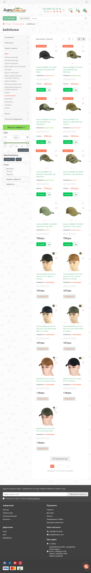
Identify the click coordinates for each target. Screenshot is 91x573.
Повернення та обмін (55, 519)
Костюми (8, 69)
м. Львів (52, 544)
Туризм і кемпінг (17, 48)
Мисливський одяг (11, 60)
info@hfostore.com (56, 535)
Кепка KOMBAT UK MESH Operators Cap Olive (46, 225)
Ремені (7, 108)
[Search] (59, 18)
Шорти (7, 92)
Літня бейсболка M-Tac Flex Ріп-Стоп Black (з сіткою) (46, 276)
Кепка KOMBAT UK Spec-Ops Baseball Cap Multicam (73, 69)
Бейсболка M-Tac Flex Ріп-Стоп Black (72, 379)
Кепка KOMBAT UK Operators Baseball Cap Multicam (45, 174)
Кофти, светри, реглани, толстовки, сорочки (13, 77)
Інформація (8, 505)
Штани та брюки (11, 81)
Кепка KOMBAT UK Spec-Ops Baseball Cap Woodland (46, 121)
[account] (86, 2)
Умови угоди (8, 513)
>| (68, 466)
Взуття (17, 113)
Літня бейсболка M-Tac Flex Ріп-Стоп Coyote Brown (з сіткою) (72, 276)
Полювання (17, 37)
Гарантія (50, 510)
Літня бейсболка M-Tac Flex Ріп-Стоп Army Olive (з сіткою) (73, 328)
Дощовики (9, 99)
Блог (4, 535)
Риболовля (17, 42)
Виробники (7, 538)
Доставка (50, 513)
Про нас (6, 510)
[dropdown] (4, 2)
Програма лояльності (55, 522)
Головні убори (19, 24)
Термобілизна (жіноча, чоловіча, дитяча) (13, 88)
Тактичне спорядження (17, 119)
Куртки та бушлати (12, 73)
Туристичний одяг (11, 63)
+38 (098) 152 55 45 (55, 531)
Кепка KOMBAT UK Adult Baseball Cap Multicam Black (46, 69)
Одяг (9, 24)
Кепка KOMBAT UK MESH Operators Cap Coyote (73, 225)
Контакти (6, 519)
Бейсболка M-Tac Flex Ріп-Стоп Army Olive (45, 429)
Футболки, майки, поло (13, 84)
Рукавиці (8, 105)
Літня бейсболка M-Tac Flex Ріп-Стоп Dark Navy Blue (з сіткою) (46, 328)
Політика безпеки (10, 516)
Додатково (8, 527)
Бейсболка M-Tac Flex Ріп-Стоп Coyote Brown (46, 379)
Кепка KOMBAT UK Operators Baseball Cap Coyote (72, 121)
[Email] (35, 494)
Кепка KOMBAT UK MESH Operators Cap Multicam (73, 173)
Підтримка (52, 505)
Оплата (49, 516)
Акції (5, 531)
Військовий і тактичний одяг (15, 66)
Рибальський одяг (11, 57)
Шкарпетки (9, 102)
